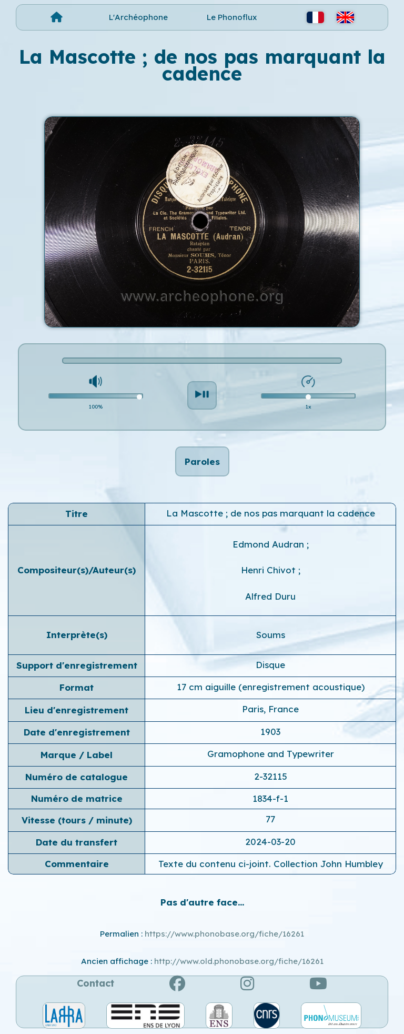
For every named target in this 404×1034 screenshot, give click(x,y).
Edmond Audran (270, 544)
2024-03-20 (270, 841)
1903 (270, 731)
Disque (270, 664)
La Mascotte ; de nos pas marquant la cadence (270, 513)
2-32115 (270, 776)
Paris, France (270, 708)
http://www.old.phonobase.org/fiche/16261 (239, 961)
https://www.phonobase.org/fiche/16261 (224, 934)
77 (270, 818)
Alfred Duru (270, 596)
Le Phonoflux (232, 17)
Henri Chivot (269, 569)
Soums (270, 634)
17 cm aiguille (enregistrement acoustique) (271, 686)
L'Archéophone (138, 17)
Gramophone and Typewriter (270, 753)
